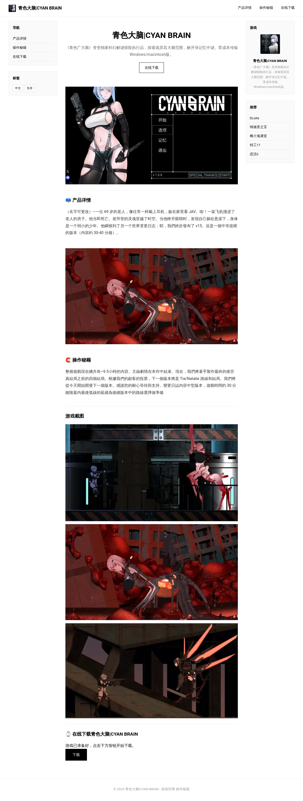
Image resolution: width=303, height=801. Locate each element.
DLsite (254, 118)
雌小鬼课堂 (258, 136)
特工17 (255, 145)
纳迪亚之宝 (258, 127)
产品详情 (245, 8)
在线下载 (288, 8)
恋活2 (254, 154)
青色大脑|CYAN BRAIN (35, 8)
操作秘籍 (266, 8)
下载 (77, 755)
